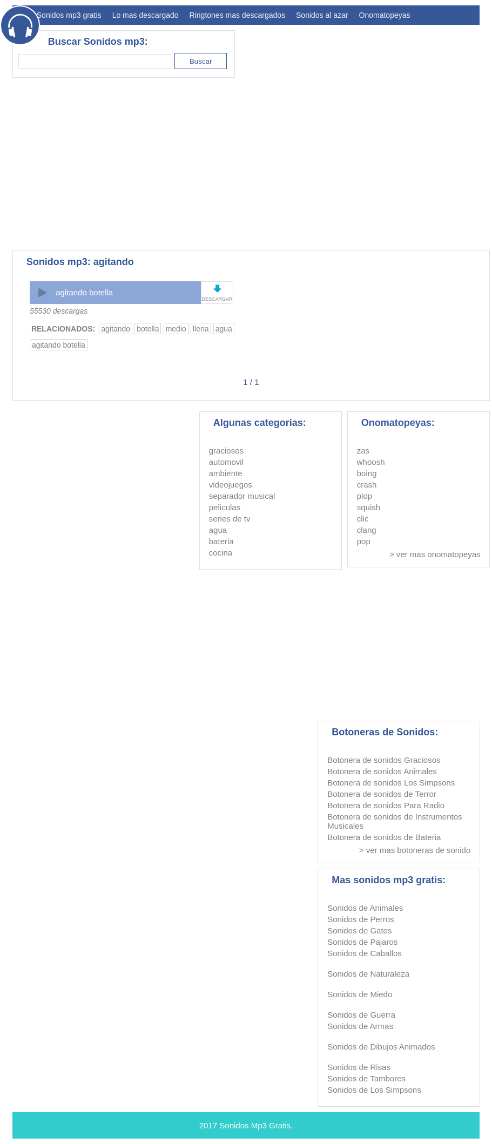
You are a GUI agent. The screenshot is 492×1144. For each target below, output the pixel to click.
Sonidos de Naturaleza (368, 973)
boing (367, 473)
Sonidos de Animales (365, 907)
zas (363, 450)
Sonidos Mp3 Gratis (255, 1125)
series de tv (230, 518)
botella (148, 328)
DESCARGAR (216, 299)
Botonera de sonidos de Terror (381, 793)
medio (176, 328)
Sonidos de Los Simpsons (374, 1089)
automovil (226, 461)
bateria (221, 541)
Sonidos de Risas (358, 1067)
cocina (220, 552)
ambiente (225, 473)
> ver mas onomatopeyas (435, 554)
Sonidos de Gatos (359, 930)
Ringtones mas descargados (237, 15)
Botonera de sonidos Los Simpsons (391, 782)
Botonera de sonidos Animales (382, 771)
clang (366, 529)
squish (368, 507)
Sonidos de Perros (360, 919)
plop (364, 495)
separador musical (242, 495)
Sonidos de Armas (360, 1026)
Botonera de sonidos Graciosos (383, 759)
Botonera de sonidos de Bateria (384, 837)
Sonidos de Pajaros (362, 941)
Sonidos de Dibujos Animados (381, 1046)
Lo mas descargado (145, 15)
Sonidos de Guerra (361, 1014)
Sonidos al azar (322, 15)
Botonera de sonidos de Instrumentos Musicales (394, 821)
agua (223, 328)
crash (367, 484)
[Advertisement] (283, 164)
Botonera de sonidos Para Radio (385, 805)
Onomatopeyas (384, 15)
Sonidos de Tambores (366, 1078)
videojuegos (230, 484)
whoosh (371, 461)
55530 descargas (58, 311)
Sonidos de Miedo (359, 994)
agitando (115, 328)
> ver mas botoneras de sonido (414, 850)
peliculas (224, 507)
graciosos (226, 450)
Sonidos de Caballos (364, 953)
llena (201, 328)
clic (363, 518)
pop (363, 541)
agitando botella (84, 292)
